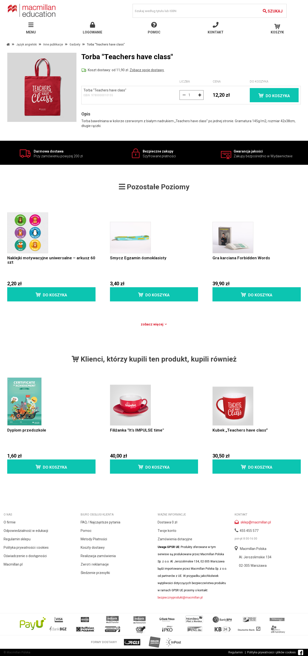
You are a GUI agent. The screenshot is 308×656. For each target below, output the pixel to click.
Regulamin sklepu (17, 539)
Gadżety (75, 44)
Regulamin (235, 652)
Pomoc (86, 531)
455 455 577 (249, 531)
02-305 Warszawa (253, 565)
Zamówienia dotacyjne (175, 539)
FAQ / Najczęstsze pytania (100, 522)
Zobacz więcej (154, 324)
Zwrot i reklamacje (95, 564)
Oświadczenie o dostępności (25, 556)
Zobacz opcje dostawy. (147, 70)
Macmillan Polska (253, 549)
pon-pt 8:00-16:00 (246, 538)
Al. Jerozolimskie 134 (255, 557)
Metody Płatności (94, 539)
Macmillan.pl (13, 564)
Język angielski (26, 44)
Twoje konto (167, 531)
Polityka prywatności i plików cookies (271, 652)
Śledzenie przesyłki (95, 573)
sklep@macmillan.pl (256, 522)
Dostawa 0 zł (167, 522)
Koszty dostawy (93, 547)
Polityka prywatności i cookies (26, 547)
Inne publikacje (53, 44)
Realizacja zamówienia (98, 556)
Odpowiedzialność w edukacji (26, 531)
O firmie (10, 522)
